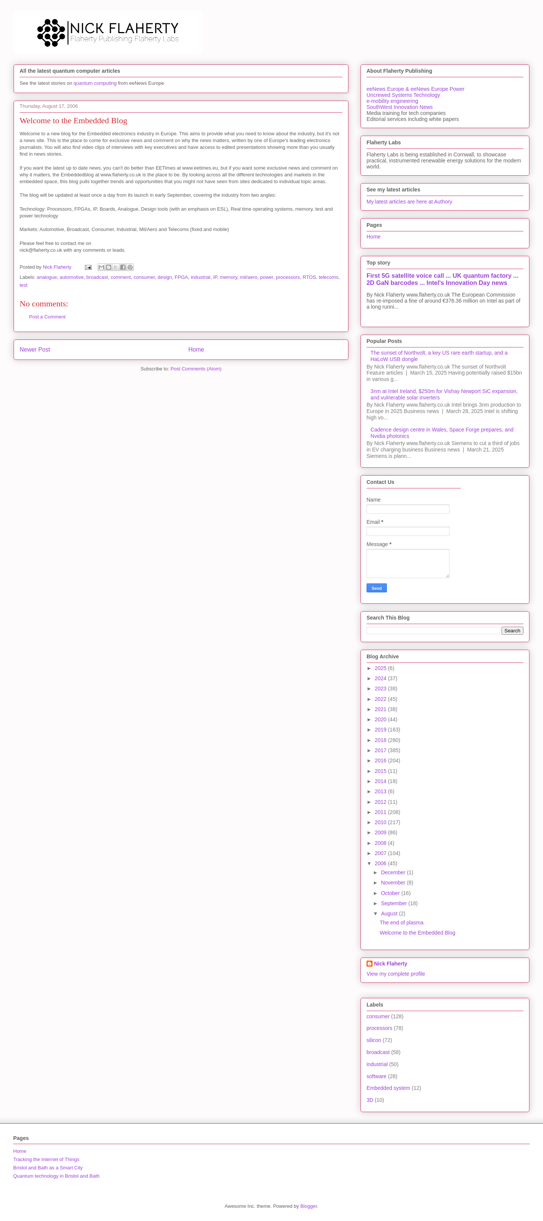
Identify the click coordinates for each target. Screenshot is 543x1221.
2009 (381, 832)
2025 (381, 668)
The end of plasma (401, 923)
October (391, 893)
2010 (381, 822)
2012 (381, 802)
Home (196, 349)
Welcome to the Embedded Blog (418, 933)
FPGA (181, 277)
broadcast (97, 277)
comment (120, 277)
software (377, 1076)
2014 (381, 781)
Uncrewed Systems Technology (403, 95)
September (394, 903)
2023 (381, 688)
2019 (381, 730)
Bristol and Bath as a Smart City (48, 1168)
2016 (381, 760)
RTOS (309, 277)
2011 (381, 812)
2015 (381, 771)
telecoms (328, 277)
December (393, 872)
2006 (381, 863)
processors (288, 277)
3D (370, 1100)
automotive (72, 277)
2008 (381, 843)
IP (215, 277)
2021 (381, 709)
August (390, 913)
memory (228, 277)
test (24, 285)
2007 (381, 853)
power (266, 277)
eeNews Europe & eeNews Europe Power (416, 89)
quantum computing (95, 83)
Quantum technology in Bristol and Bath (56, 1176)
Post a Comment (47, 317)
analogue (47, 277)
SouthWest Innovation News (400, 107)
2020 (381, 719)
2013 (381, 791)
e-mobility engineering (392, 101)
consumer (144, 277)
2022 (381, 699)
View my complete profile (396, 974)
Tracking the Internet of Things (46, 1159)
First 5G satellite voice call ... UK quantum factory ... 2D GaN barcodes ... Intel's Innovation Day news (442, 279)
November (393, 883)
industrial (200, 277)
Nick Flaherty (390, 964)
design (165, 277)
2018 (381, 740)
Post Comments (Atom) (195, 369)
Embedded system (388, 1088)
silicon (374, 1040)
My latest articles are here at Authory (409, 202)
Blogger (308, 1206)
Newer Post (35, 349)
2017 (381, 750)
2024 (381, 678)
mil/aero (248, 277)
